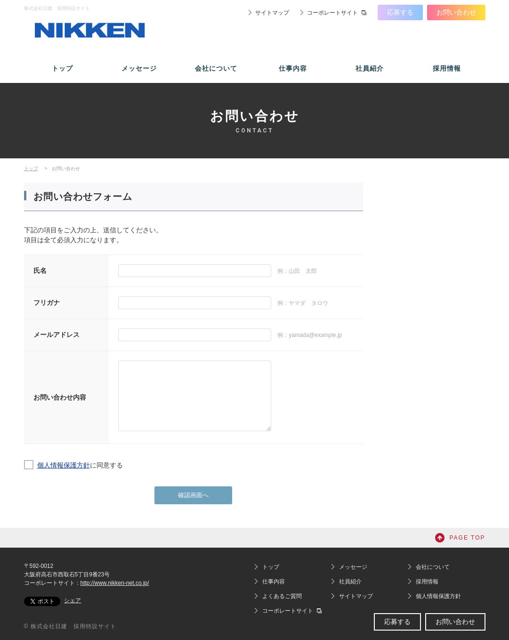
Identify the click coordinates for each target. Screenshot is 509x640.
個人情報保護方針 (63, 465)
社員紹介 (369, 68)
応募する (400, 12)
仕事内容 (293, 68)
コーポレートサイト (332, 12)
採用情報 (447, 68)
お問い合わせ (456, 12)
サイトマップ (272, 12)
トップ (62, 68)
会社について (216, 68)
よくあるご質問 (282, 596)
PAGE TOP (467, 537)
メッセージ (139, 68)
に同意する (80, 465)
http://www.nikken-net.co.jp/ (115, 583)
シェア (72, 600)
